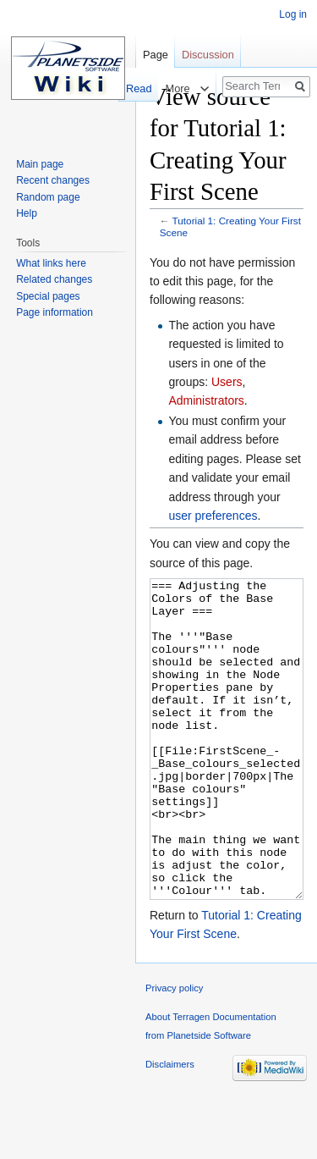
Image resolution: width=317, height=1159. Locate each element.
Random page (47, 197)
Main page (39, 164)
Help (26, 213)
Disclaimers (169, 1128)
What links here (51, 263)
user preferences (212, 515)
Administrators (205, 400)
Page (155, 54)
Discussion (208, 54)
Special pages (47, 296)
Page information (54, 312)
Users (227, 382)
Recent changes (53, 180)
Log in (293, 14)
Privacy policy (174, 1051)
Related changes (54, 279)
